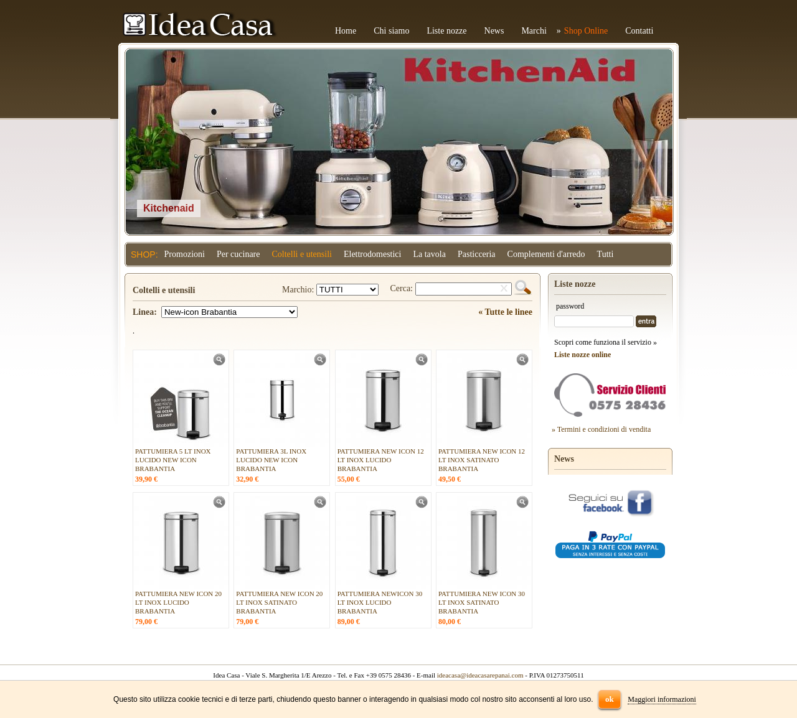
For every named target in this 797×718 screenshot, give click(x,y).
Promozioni (184, 254)
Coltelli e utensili (302, 254)
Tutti (605, 254)
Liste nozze (446, 30)
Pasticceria (477, 254)
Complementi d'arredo (546, 254)
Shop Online (586, 30)
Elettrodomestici (373, 254)
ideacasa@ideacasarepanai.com (480, 675)
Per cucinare (238, 254)
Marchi (533, 30)
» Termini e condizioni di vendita (601, 429)
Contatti (639, 30)
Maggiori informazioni (662, 699)
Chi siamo (391, 30)
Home (345, 30)
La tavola (429, 254)
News (494, 30)
